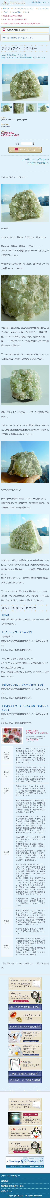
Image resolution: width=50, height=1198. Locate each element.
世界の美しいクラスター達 (16, 55)
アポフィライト (39, 57)
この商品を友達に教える (38, 163)
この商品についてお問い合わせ (35, 159)
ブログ (5, 12)
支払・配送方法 (43, 8)
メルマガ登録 (16, 12)
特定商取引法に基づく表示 (12, 1186)
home (3, 55)
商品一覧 (6, 8)
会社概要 (5, 1181)
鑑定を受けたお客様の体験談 (12, 16)
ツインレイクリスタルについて (23, 8)
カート (27, 12)
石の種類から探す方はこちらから (20, 38)
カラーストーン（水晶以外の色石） (19, 57)
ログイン (46, 2)
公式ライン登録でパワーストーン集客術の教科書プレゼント (23, 23)
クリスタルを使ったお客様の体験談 (15, 19)
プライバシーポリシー (10, 1176)
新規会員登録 (36, 2)
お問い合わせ (6, 1191)
